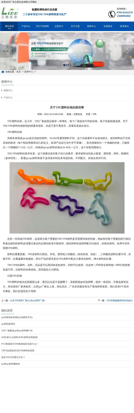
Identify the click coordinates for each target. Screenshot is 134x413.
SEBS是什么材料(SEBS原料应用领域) (19, 337)
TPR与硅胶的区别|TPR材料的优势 (17, 350)
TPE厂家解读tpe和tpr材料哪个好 (17, 330)
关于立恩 (75, 26)
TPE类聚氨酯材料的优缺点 (120, 300)
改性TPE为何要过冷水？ (13, 357)
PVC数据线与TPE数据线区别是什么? (19, 344)
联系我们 (124, 26)
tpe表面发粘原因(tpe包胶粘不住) (17, 317)
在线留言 (108, 26)
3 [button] (69, 67)
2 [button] (67, 67)
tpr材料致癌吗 (8, 324)
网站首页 (9, 26)
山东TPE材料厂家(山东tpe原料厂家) (27, 300)
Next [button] (127, 53)
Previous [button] (6, 53)
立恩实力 (58, 26)
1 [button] (64, 67)
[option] (67, 53)
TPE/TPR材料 (42, 26)
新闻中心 (91, 26)
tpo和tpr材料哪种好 (10, 364)
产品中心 (26, 26)
